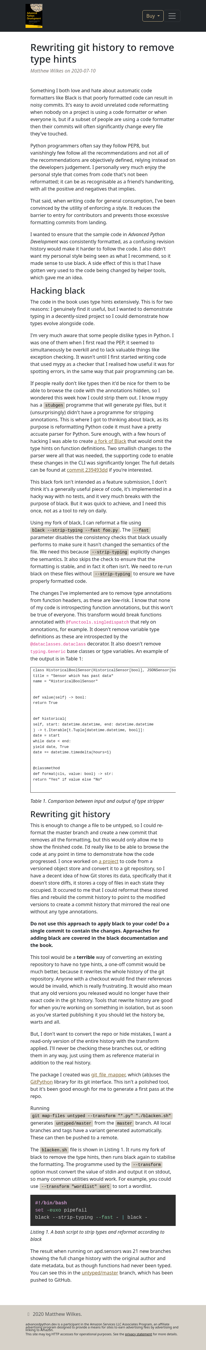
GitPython (41, 1082)
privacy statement (138, 1334)
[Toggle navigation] (172, 16)
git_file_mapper (108, 1074)
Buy (151, 16)
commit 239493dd (87, 470)
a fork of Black (110, 441)
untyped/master (100, 1272)
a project (109, 861)
